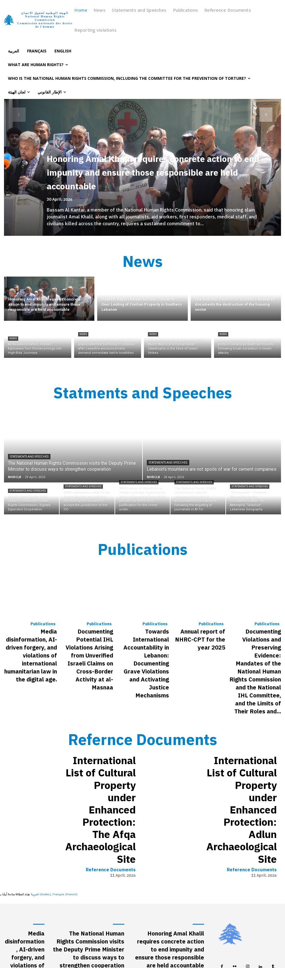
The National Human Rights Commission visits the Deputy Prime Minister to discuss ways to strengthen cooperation (89, 813)
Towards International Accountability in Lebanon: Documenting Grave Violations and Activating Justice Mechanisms (142, 629)
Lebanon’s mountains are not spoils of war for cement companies (89, 840)
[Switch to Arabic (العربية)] (41, 769)
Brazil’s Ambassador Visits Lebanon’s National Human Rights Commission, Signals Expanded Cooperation (91, 865)
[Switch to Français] (36, 51)
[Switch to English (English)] (170, 953)
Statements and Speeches (29, 448)
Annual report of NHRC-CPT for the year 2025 (202, 621)
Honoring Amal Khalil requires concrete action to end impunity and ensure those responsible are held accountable (154, 172)
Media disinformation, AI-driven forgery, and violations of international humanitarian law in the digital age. (30, 629)
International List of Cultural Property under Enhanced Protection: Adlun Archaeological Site (241, 715)
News (13, 334)
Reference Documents (111, 732)
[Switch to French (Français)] (65, 769)
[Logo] (38, 20)
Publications (44, 612)
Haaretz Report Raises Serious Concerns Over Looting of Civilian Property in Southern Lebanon (171, 842)
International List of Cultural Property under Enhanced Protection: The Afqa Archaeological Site (102, 715)
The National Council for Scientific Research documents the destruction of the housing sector (170, 868)
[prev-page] (19, 114)
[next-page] (265, 114)
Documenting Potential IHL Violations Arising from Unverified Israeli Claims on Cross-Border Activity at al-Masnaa (89, 629)
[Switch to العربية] (13, 51)
